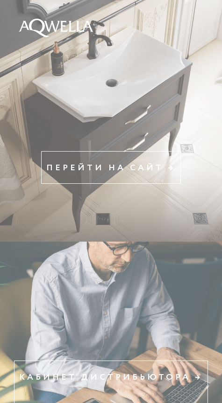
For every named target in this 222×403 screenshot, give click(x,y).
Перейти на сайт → (111, 168)
